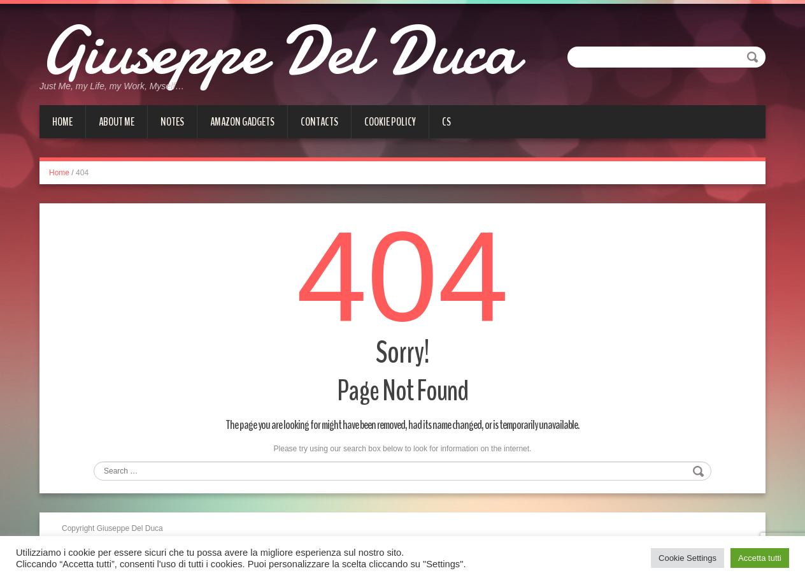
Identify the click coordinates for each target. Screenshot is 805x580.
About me (116, 121)
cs (446, 121)
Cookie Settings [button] (687, 558)
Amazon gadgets (242, 121)
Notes (172, 121)
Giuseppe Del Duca (278, 51)
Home (62, 121)
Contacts (319, 121)
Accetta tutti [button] (759, 558)
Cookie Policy (390, 121)
